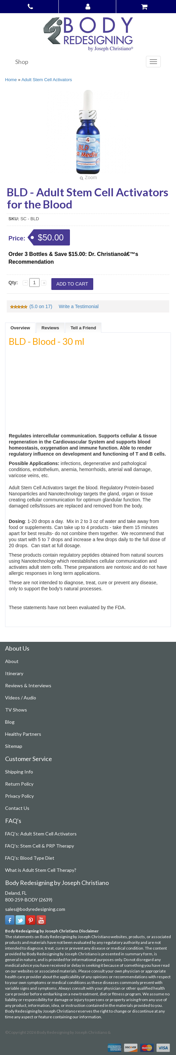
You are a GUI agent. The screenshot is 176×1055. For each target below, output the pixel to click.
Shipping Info (19, 771)
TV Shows (16, 710)
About (12, 661)
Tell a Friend (83, 327)
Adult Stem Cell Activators (46, 79)
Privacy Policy (19, 796)
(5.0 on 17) (31, 306)
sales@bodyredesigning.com (35, 909)
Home (11, 79)
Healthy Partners (23, 734)
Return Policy (19, 784)
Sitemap (13, 746)
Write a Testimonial (79, 306)
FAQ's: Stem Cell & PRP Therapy (39, 846)
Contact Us (17, 808)
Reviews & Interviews (28, 685)
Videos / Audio (20, 697)
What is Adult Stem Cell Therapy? (40, 870)
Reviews (50, 327)
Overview (20, 327)
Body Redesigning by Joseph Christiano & (74, 1032)
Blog (10, 722)
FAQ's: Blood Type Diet (29, 858)
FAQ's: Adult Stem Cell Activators (41, 833)
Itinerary (14, 673)
